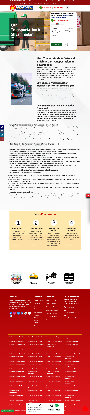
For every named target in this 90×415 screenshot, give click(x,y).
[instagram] (14, 313)
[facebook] (10, 313)
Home (12, 37)
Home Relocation (51, 300)
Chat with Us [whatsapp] (7, 412)
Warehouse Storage (51, 320)
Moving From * (54, 30)
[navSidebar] (67, 7)
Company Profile (38, 300)
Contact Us (37, 303)
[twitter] (18, 313)
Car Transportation (51, 316)
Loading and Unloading (52, 310)
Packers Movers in (16, 336)
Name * (52, 26)
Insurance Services (51, 323)
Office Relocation (51, 303)
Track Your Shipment (58, 8)
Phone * (66, 26)
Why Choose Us (38, 312)
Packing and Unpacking (52, 307)
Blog (35, 326)
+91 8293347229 (45, 7)
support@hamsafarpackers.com (73, 312)
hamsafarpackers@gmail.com (73, 318)
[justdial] (25, 313)
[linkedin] (22, 313)
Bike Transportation (51, 313)
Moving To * (67, 30)
